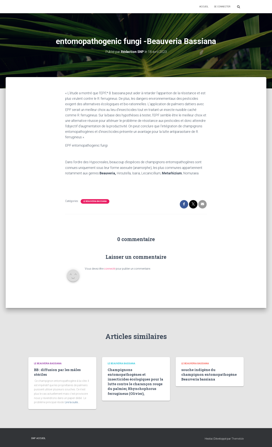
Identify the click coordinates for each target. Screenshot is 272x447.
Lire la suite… (72, 402)
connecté (109, 268)
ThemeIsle (237, 438)
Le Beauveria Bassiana (95, 201)
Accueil (203, 6)
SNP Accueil (38, 438)
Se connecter (222, 6)
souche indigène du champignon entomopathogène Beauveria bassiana (209, 374)
